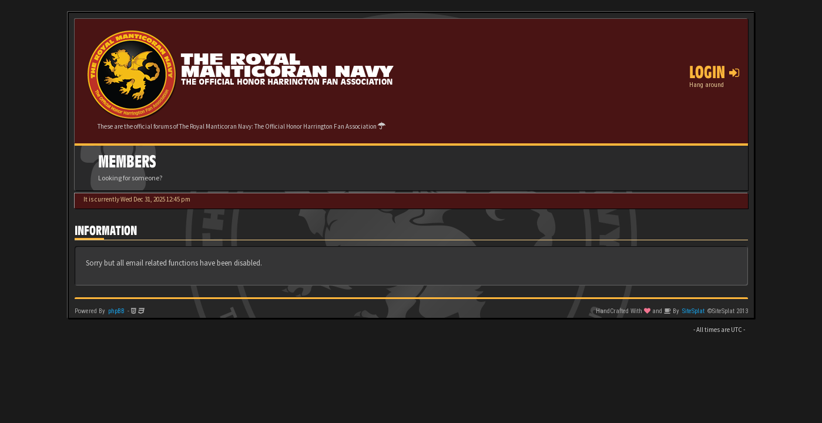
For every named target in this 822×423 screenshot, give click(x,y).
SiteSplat (693, 311)
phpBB (116, 311)
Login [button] (714, 72)
